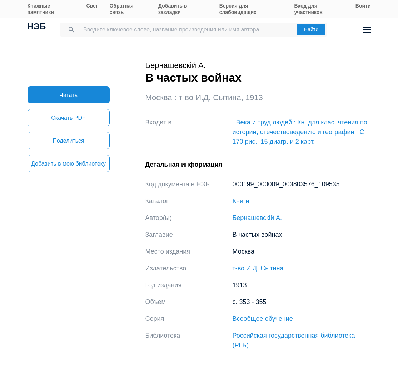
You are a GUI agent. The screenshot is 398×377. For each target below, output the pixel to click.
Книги (241, 201)
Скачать (68, 118)
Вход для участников (308, 9)
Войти (363, 6)
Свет (92, 6)
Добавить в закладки (172, 9)
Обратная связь (121, 9)
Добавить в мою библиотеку (68, 164)
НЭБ (37, 27)
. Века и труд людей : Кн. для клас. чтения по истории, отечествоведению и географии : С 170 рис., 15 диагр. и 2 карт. (300, 132)
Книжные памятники (41, 9)
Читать (68, 95)
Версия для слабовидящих (238, 9)
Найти (311, 29)
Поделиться (68, 141)
